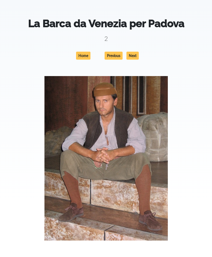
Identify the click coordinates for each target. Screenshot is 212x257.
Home (83, 55)
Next (132, 55)
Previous (113, 55)
